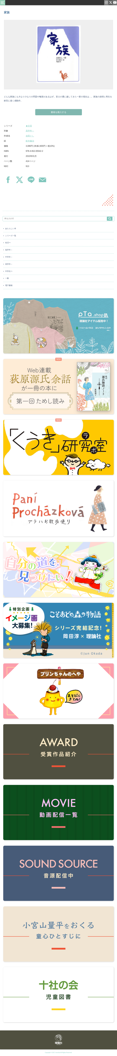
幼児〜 (8, 243)
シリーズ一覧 (10, 236)
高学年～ (30, 131)
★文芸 (29, 126)
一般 (7, 278)
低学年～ (8, 250)
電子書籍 (8, 285)
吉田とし (30, 136)
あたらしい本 (10, 229)
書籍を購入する (58, 112)
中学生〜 (8, 271)
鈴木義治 (30, 141)
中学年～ (8, 257)
